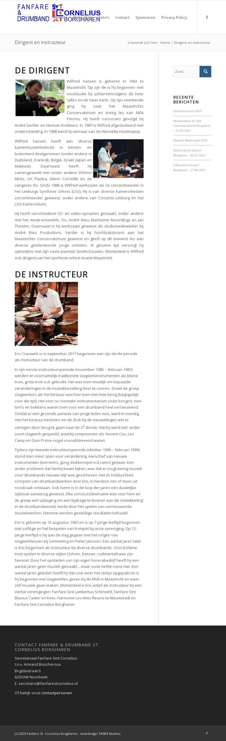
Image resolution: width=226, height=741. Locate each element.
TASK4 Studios (109, 733)
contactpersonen (56, 692)
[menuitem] (36, 17)
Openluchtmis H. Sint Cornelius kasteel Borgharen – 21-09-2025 (192, 125)
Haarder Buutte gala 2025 (190, 140)
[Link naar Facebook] (206, 17)
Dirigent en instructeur (40, 42)
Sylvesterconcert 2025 (187, 111)
